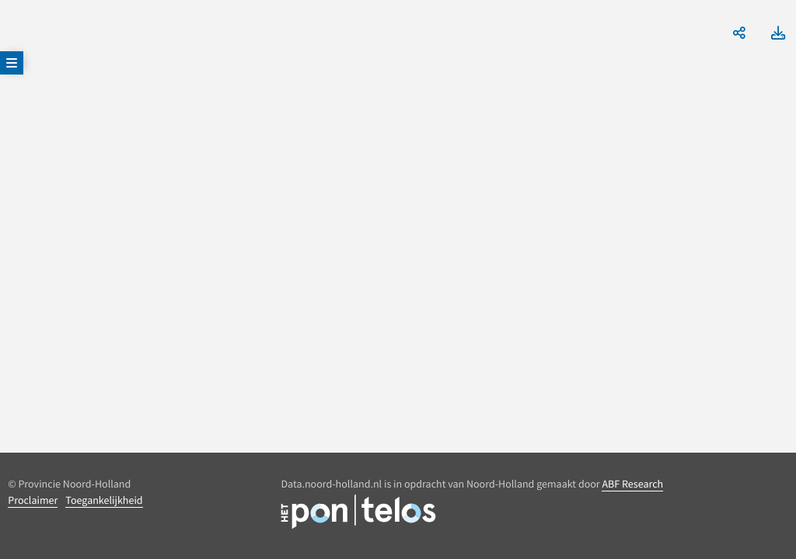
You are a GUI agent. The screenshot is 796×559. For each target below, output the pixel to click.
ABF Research (632, 484)
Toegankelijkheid (103, 500)
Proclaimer (33, 500)
